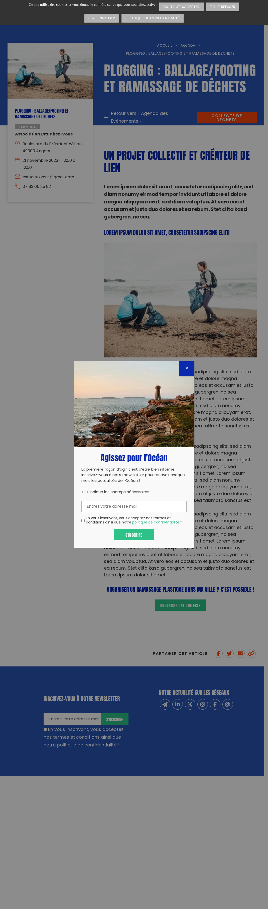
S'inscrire (133, 534)
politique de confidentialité (155, 522)
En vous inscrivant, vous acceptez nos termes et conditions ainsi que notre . (134, 520)
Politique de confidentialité (152, 18)
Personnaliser (101, 18)
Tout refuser (222, 7)
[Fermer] (186, 368)
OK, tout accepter (181, 7)
